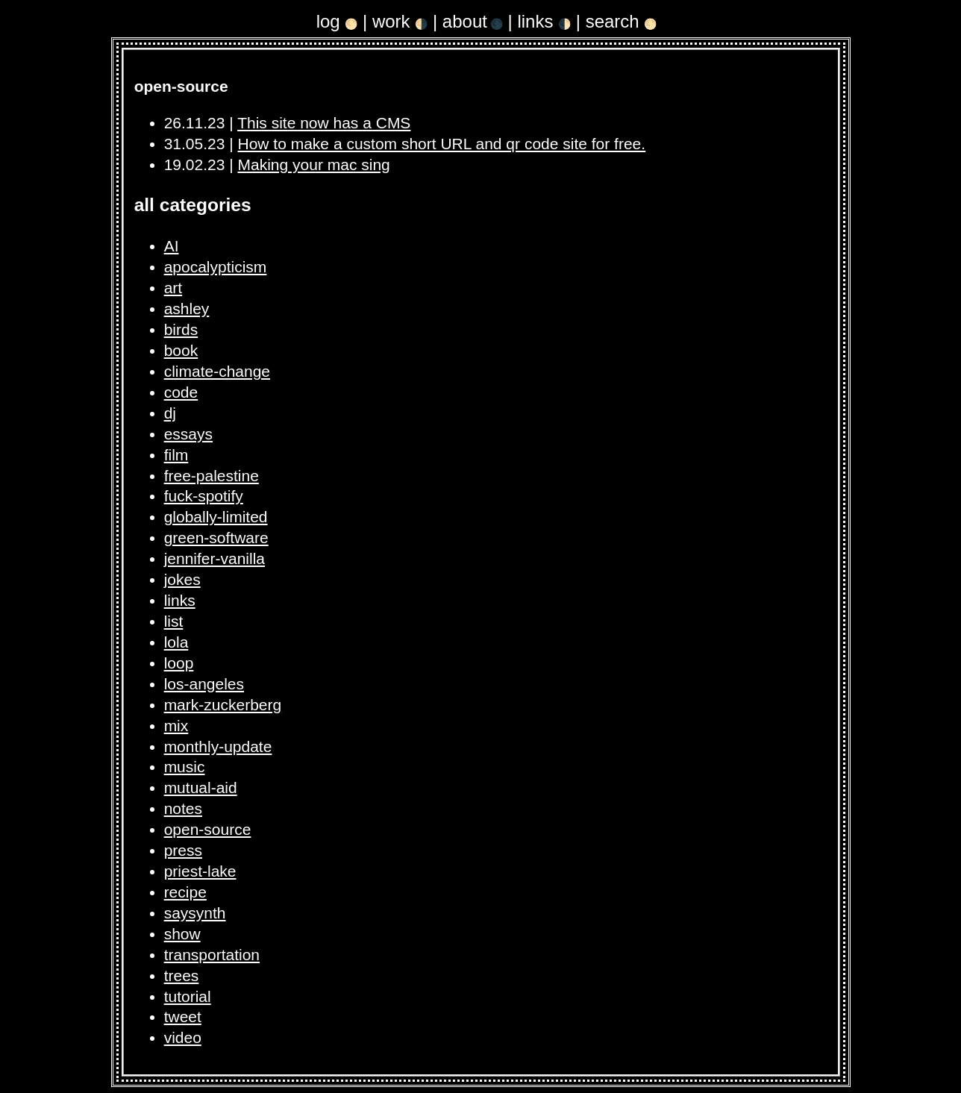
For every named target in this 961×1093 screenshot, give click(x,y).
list (174, 621)
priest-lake (200, 871)
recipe (185, 892)
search (621, 21)
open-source (207, 829)
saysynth (195, 912)
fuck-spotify (203, 495)
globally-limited (216, 516)
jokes (182, 579)
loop (179, 662)
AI (171, 245)
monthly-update (218, 746)
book (181, 350)
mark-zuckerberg (223, 704)
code (181, 392)
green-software (216, 537)
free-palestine (211, 475)
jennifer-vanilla (214, 558)
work (400, 21)
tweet (182, 1016)
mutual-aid (200, 787)
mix (176, 725)
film (176, 454)
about (472, 21)
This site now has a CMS (323, 122)
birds (181, 329)
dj (170, 413)
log (337, 21)
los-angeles (204, 683)
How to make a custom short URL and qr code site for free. (442, 143)
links (544, 21)
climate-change (217, 371)
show (182, 933)
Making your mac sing (314, 164)
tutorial (187, 996)
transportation (212, 954)
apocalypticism (215, 266)
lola (176, 642)
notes (183, 808)
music (184, 766)
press (183, 850)
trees (181, 975)
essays (188, 433)
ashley (187, 308)
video (182, 1037)
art (173, 287)
